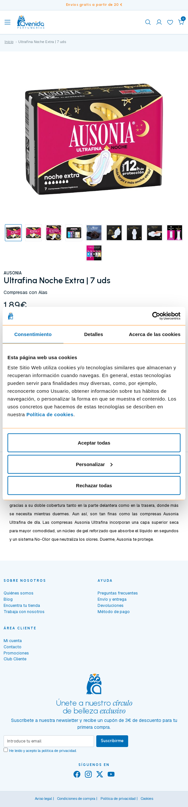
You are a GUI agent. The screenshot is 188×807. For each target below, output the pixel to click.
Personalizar (94, 464)
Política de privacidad (118, 798)
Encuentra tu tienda (22, 605)
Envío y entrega (112, 599)
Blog (8, 599)
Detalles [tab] (93, 334)
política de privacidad (59, 750)
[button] (181, 22)
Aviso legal (43, 798)
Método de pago (114, 611)
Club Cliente (15, 659)
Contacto (12, 647)
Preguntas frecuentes (118, 593)
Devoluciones (111, 605)
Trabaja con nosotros (24, 611)
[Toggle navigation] (7, 22)
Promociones (16, 653)
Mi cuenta (13, 640)
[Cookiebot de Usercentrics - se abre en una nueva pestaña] (152, 316)
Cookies (147, 798)
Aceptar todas (94, 443)
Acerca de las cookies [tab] (155, 334)
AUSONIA (13, 273)
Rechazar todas (94, 485)
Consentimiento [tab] (33, 334)
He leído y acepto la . (43, 750)
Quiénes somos (19, 593)
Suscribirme (112, 740)
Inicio (9, 41)
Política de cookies (50, 414)
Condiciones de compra (76, 798)
